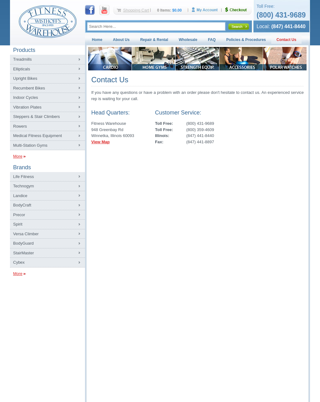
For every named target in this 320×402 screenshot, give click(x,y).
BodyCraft (22, 205)
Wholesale (188, 40)
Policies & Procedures (246, 40)
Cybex (19, 262)
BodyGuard (23, 243)
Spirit (17, 224)
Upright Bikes (25, 78)
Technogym (23, 186)
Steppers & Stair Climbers (36, 116)
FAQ (212, 40)
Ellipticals (21, 69)
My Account (207, 10)
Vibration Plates (27, 107)
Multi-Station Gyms (30, 145)
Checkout (238, 10)
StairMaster (23, 253)
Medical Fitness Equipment (37, 135)
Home (97, 40)
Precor (19, 214)
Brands (22, 167)
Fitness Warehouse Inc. (47, 21)
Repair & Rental (154, 40)
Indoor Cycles (25, 97)
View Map (100, 142)
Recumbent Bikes (29, 88)
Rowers (20, 126)
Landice (20, 195)
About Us (121, 40)
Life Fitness (23, 176)
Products (24, 50)
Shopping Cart (136, 10)
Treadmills (22, 59)
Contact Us (286, 40)
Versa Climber (26, 234)
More (17, 156)
